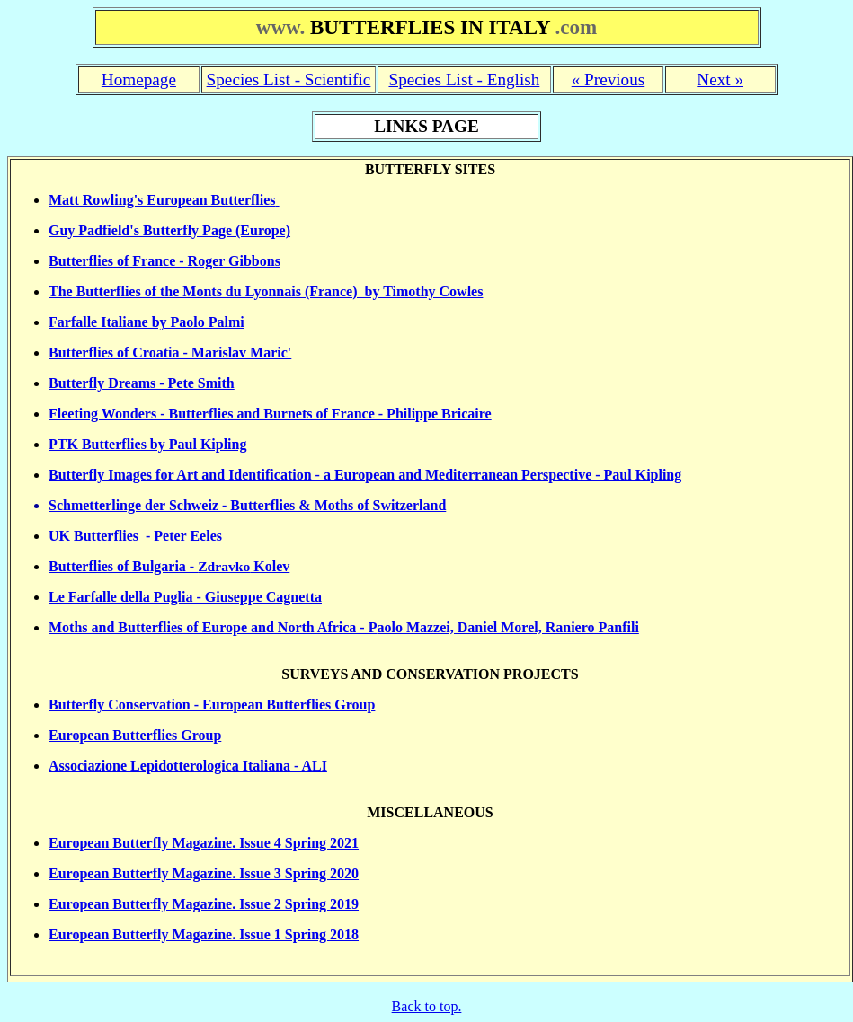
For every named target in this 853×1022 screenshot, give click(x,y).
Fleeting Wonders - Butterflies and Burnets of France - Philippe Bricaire (270, 413)
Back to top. (427, 1006)
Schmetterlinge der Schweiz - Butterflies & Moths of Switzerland (247, 505)
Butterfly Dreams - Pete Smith (142, 383)
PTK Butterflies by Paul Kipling (147, 444)
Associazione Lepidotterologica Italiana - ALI (188, 765)
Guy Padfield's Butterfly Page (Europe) (169, 230)
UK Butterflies (93, 535)
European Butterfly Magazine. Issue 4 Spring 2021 (204, 842)
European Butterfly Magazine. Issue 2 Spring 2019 (204, 904)
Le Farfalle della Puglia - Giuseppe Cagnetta (185, 596)
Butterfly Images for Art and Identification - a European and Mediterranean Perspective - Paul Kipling (365, 474)
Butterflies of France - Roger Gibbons (164, 261)
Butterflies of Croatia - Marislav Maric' (170, 352)
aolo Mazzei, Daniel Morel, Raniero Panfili (507, 627)
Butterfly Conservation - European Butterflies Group (212, 704)
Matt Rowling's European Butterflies (162, 199)
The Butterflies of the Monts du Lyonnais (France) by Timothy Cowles (266, 291)
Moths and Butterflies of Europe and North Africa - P (213, 627)
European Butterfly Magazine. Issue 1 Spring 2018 (204, 934)
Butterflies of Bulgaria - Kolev (169, 566)
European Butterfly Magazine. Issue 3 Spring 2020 (204, 873)
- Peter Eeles (180, 535)
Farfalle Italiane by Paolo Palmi (146, 322)
